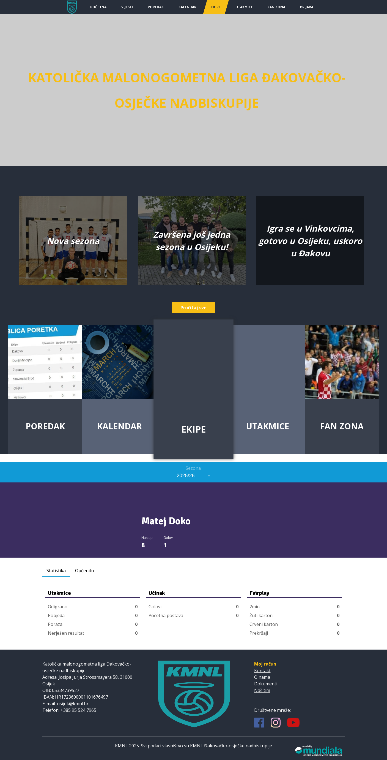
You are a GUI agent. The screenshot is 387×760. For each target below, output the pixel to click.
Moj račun (265, 664)
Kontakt (262, 670)
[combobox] (193, 475)
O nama (262, 677)
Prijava (306, 7)
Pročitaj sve (193, 308)
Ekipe (216, 7)
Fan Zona (276, 7)
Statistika (56, 571)
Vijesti (127, 7)
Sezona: (194, 468)
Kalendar (187, 7)
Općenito (84, 571)
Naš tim (262, 690)
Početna (98, 7)
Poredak (156, 7)
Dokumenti (265, 684)
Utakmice (244, 7)
